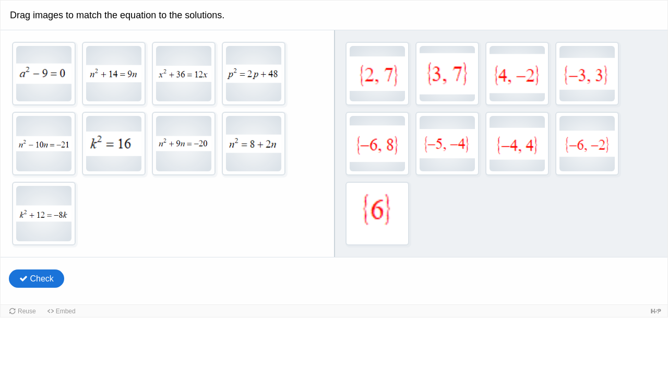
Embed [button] (66, 311)
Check (36, 278)
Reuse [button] (27, 311)
